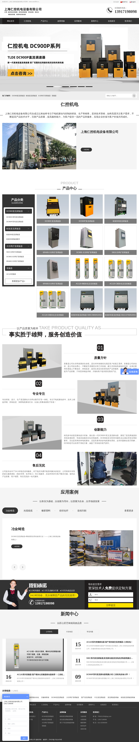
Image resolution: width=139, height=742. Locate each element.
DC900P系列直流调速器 (14, 222)
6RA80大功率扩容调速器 (15, 261)
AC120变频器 (11, 274)
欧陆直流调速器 (31, 96)
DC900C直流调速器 (53, 221)
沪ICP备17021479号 (55, 739)
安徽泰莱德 (45, 697)
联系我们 (128, 21)
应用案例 (77, 21)
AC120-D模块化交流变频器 (53, 315)
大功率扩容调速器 (44, 96)
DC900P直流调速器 (86, 221)
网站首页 (10, 21)
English (132, 2)
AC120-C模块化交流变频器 (120, 284)
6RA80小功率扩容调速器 (53, 252)
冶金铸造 (10, 510)
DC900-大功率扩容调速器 (86, 252)
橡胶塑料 (45, 510)
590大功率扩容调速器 (14, 252)
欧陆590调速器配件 (13, 239)
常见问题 (90, 632)
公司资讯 (49, 632)
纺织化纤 (63, 510)
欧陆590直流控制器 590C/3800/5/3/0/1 (86, 315)
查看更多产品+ (18, 281)
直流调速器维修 (113, 697)
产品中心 (44, 21)
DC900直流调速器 (18, 96)
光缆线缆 (28, 510)
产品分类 (17, 201)
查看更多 (128, 510)
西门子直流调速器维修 (67, 722)
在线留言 (111, 21)
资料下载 (30, 719)
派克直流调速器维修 (66, 719)
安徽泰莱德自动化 (32, 697)
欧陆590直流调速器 (13, 234)
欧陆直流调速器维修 (128, 697)
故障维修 (61, 21)
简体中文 (124, 2)
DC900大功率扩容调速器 (15, 257)
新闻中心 (94, 21)
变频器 (54, 96)
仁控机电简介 (31, 716)
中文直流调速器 (99, 697)
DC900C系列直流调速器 (14, 217)
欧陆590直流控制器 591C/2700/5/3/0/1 (120, 315)
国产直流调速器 (86, 697)
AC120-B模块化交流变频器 (87, 284)
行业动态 (69, 632)
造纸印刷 (81, 510)
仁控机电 (27, 21)
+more (86, 150)
